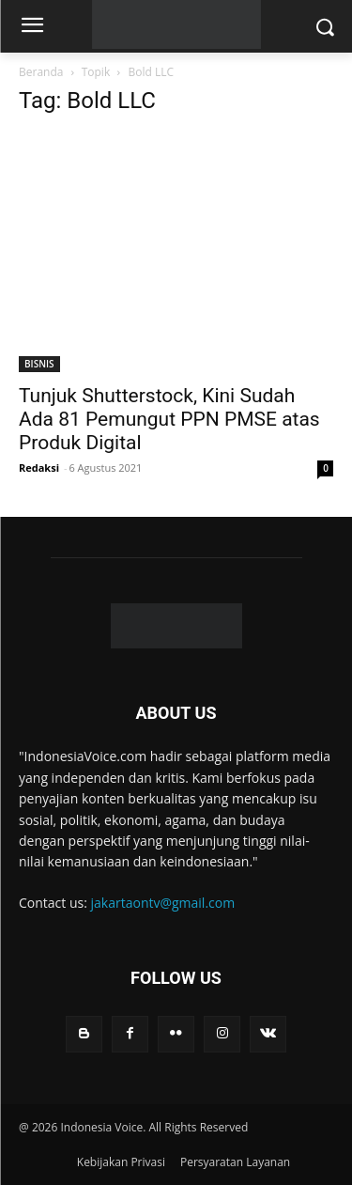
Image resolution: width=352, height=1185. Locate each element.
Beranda (41, 72)
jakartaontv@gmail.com (163, 903)
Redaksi (39, 467)
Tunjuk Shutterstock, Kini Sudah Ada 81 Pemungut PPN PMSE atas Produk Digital (169, 419)
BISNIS (39, 363)
